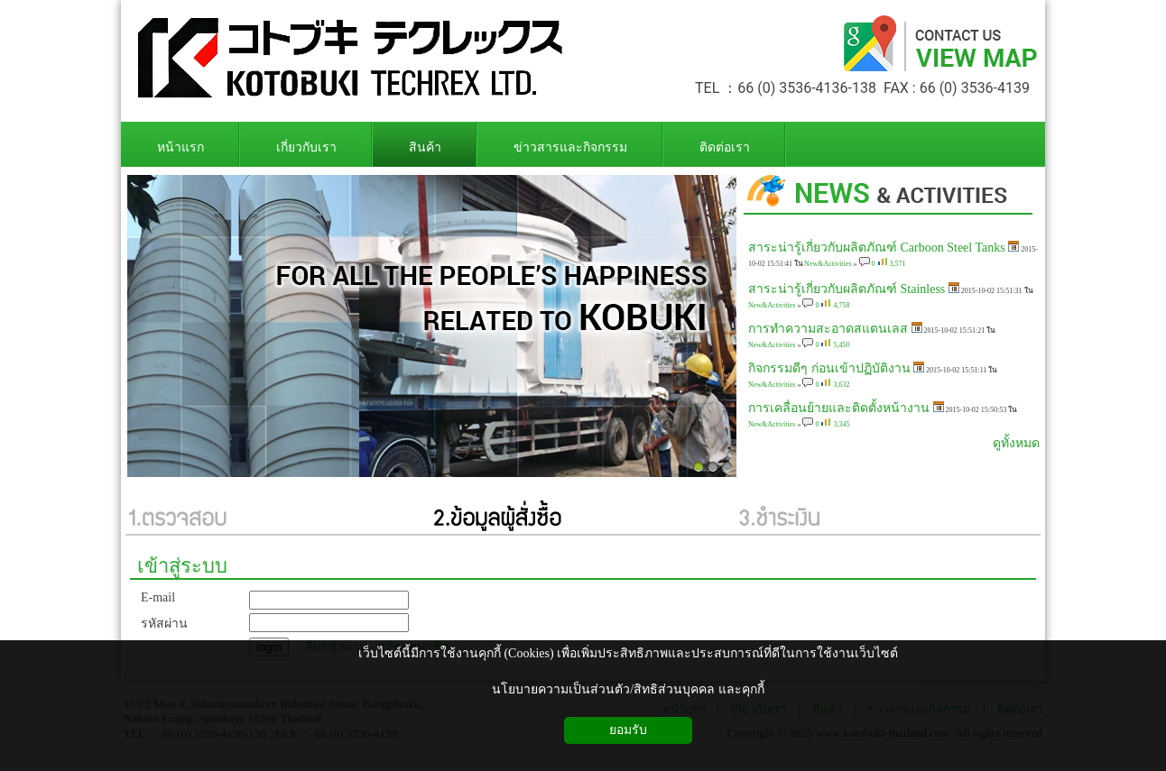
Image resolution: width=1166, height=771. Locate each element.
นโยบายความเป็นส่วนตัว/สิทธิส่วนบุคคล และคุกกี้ (627, 689)
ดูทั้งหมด (1016, 443)
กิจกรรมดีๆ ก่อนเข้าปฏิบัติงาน (829, 368)
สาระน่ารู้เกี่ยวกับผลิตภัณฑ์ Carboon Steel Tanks (876, 247)
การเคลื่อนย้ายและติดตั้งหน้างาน (839, 408)
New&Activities (827, 264)
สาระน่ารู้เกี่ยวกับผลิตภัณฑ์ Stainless (846, 289)
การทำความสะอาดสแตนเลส (828, 328)
